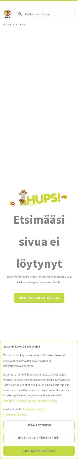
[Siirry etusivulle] (7, 14)
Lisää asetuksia (39, 425)
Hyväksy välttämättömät (39, 438)
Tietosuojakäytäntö (15, 414)
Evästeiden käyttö (33, 409)
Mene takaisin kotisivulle (39, 298)
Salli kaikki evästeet (39, 451)
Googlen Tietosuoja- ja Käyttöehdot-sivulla (29, 400)
